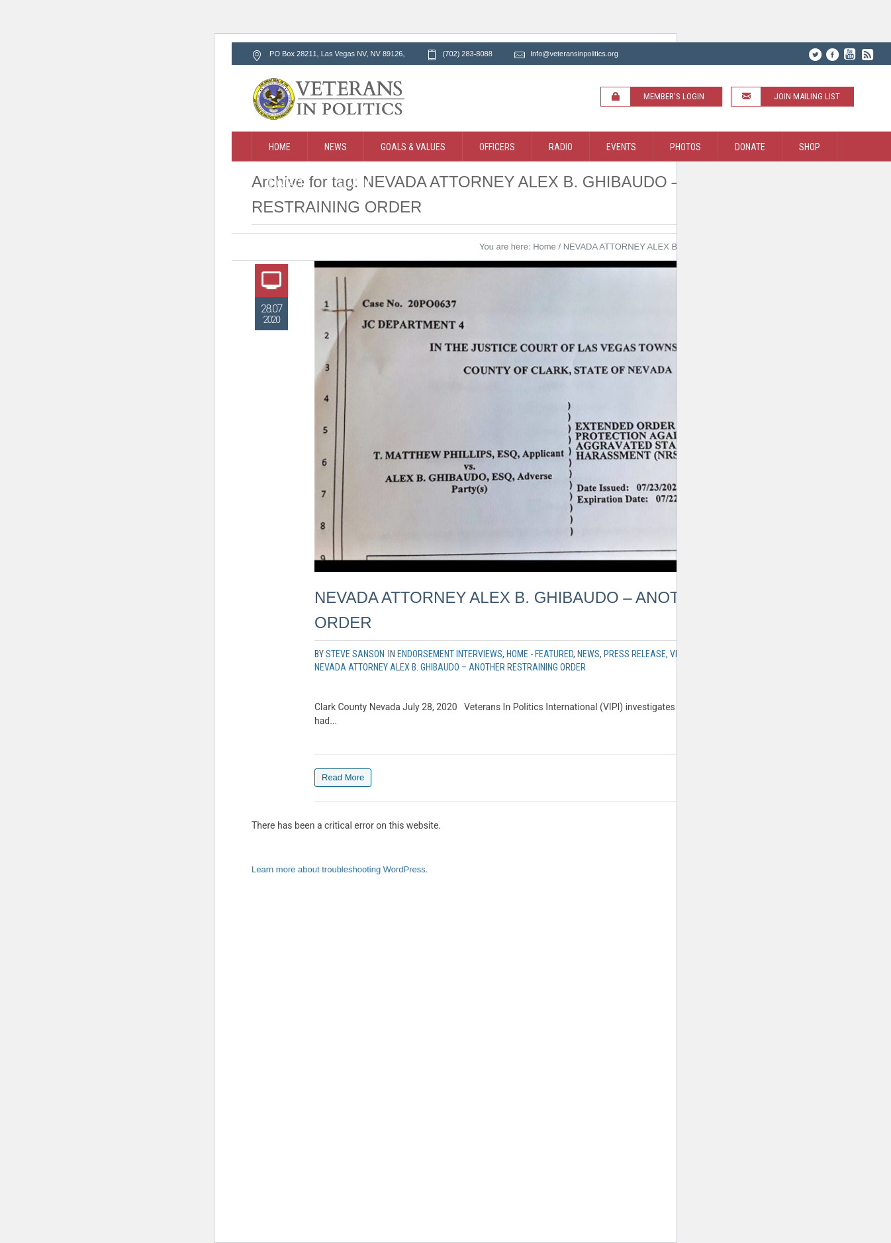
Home (544, 247)
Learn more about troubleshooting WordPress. (340, 869)
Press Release (635, 654)
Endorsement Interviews (449, 654)
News (588, 654)
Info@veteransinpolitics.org (574, 54)
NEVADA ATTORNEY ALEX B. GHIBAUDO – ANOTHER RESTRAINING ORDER (450, 667)
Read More (343, 777)
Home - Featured (539, 654)
